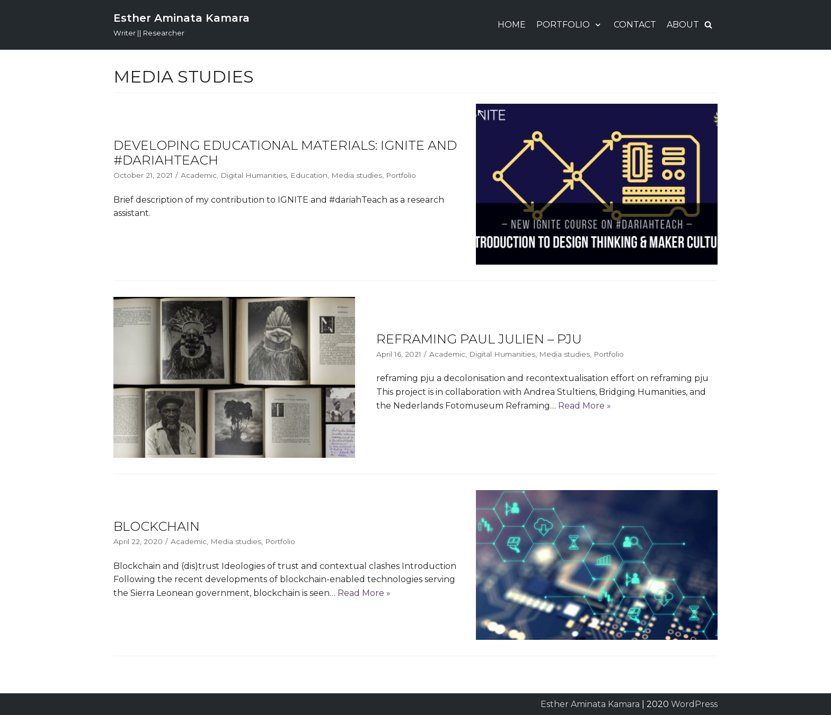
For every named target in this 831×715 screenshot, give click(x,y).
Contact (635, 25)
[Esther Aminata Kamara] (181, 25)
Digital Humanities (253, 175)
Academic (199, 175)
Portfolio (401, 175)
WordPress (694, 704)
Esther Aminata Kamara (590, 704)
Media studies (356, 175)
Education (309, 175)
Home (512, 25)
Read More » (584, 406)
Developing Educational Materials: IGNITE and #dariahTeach (285, 153)
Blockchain (156, 526)
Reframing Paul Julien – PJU (479, 339)
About (683, 25)
